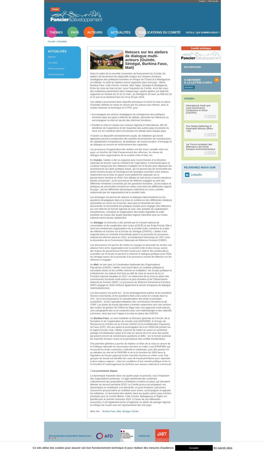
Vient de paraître (56, 74)
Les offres (52, 62)
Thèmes (56, 32)
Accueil (51, 41)
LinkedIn (196, 174)
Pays (75, 32)
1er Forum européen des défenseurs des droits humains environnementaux (200, 147)
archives (189, 87)
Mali (119, 411)
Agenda (51, 57)
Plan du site (213, 1)
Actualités (121, 32)
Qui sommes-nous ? (208, 32)
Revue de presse (56, 68)
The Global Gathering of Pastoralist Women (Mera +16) (199, 128)
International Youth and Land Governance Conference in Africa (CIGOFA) (198, 109)
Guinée (135, 411)
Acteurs (94, 32)
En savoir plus (222, 447)
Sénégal (126, 411)
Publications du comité (159, 32)
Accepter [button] (194, 448)
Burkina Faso (109, 411)
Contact (202, 1)
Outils (190, 32)
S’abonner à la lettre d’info (198, 81)
